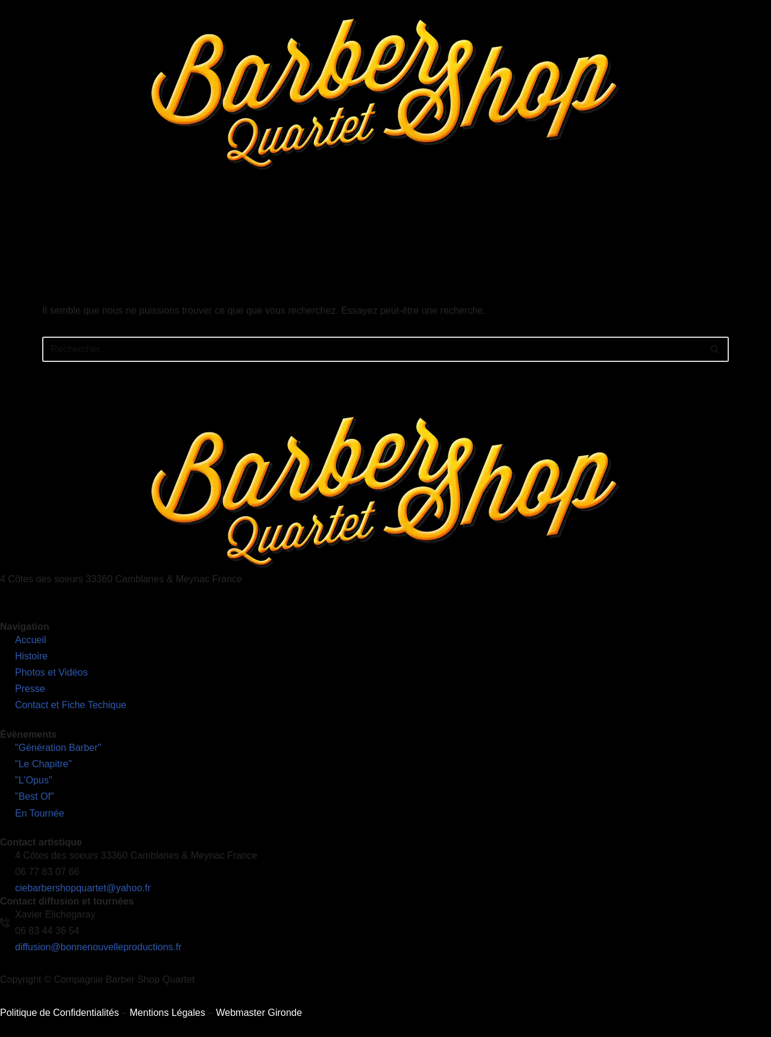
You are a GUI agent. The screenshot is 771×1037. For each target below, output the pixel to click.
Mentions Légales (167, 1012)
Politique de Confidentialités (59, 1012)
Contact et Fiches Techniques (564, 219)
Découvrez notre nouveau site (702, 219)
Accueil (127, 219)
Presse (474, 219)
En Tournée (332, 219)
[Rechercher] (372, 349)
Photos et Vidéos (407, 219)
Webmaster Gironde (259, 1012)
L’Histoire (178, 219)
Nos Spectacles (253, 219)
